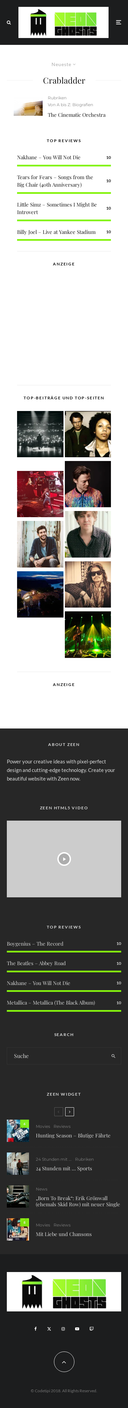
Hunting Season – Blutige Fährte (73, 1135)
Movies (43, 1126)
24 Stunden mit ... (54, 1159)
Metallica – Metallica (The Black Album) (51, 1002)
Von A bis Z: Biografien (70, 104)
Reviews (62, 1126)
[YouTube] (77, 1329)
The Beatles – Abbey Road (36, 963)
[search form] (56, 1056)
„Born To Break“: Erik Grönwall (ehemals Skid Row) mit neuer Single (78, 1202)
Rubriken (57, 97)
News (41, 1189)
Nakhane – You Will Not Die (49, 157)
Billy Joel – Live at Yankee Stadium (56, 231)
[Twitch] (91, 1329)
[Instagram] (63, 1329)
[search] (113, 1056)
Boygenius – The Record (35, 943)
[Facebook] (35, 1329)
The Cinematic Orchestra (76, 115)
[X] (49, 1329)
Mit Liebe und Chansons (64, 1237)
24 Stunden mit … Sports (64, 1168)
